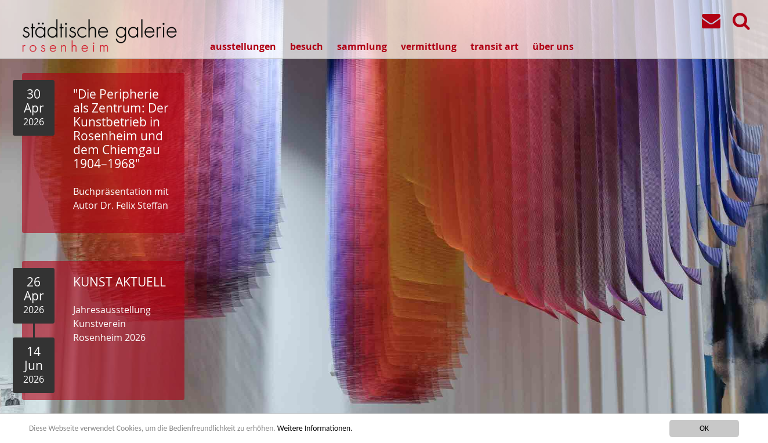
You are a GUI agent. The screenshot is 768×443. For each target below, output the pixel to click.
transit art (494, 46)
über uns (553, 46)
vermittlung (429, 46)
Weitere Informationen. (315, 428)
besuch (306, 46)
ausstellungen (243, 46)
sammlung (362, 46)
